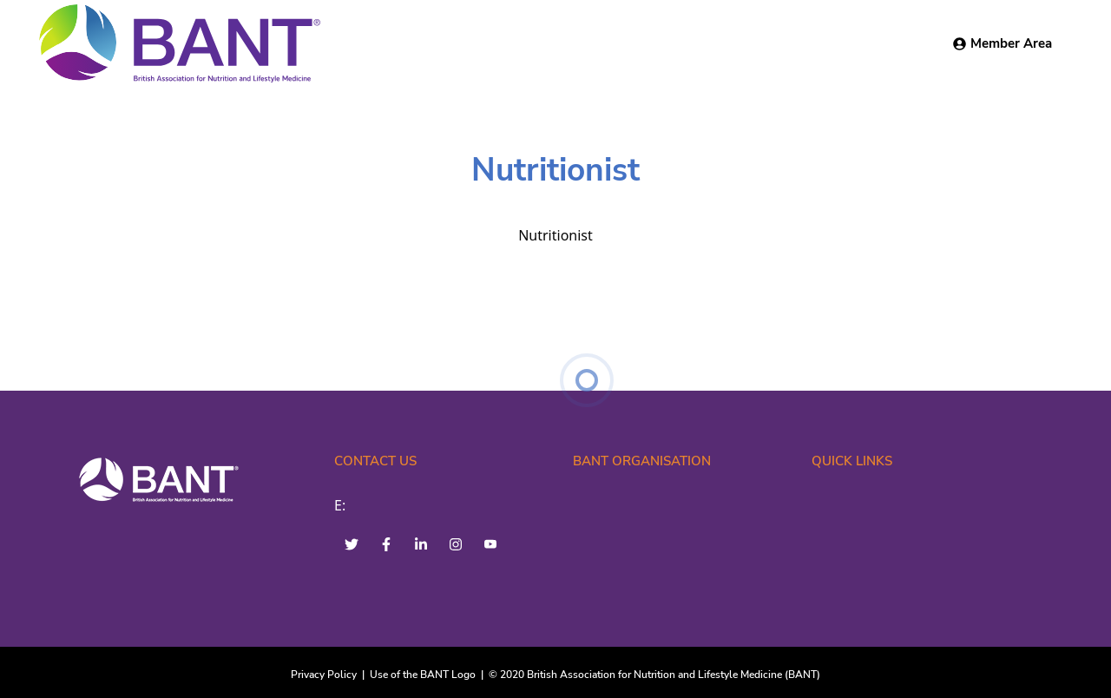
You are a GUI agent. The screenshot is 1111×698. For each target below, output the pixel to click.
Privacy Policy (324, 675)
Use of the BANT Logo (423, 675)
